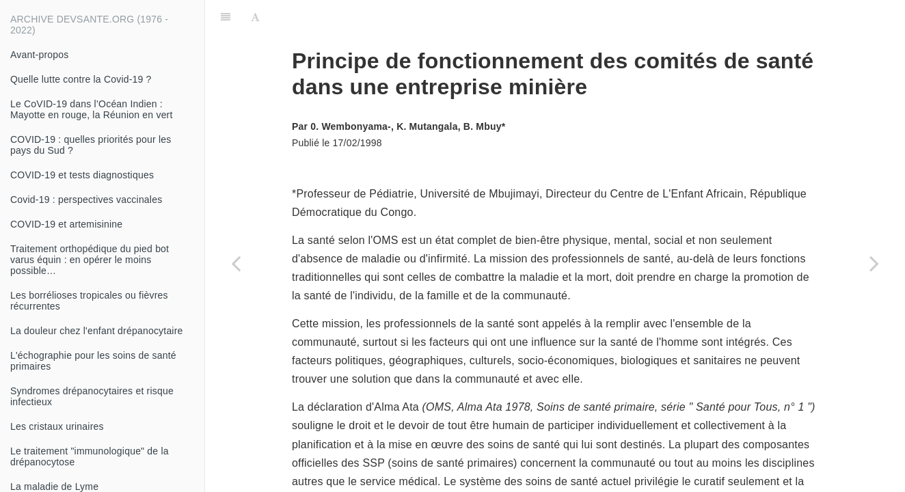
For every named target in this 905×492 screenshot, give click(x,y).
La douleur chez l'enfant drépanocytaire (96, 330)
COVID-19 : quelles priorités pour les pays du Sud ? (90, 145)
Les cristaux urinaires (57, 426)
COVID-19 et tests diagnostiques (82, 174)
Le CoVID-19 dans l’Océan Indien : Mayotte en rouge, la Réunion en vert (91, 109)
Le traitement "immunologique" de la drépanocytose (89, 456)
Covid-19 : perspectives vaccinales (86, 199)
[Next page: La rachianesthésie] (874, 263)
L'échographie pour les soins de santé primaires (93, 361)
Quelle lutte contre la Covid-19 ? (81, 79)
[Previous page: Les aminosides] (236, 263)
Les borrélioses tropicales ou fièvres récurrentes (89, 301)
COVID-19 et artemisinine (66, 224)
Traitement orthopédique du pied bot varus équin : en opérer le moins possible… (89, 259)
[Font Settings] (255, 17)
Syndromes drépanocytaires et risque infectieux (92, 396)
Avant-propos (39, 54)
